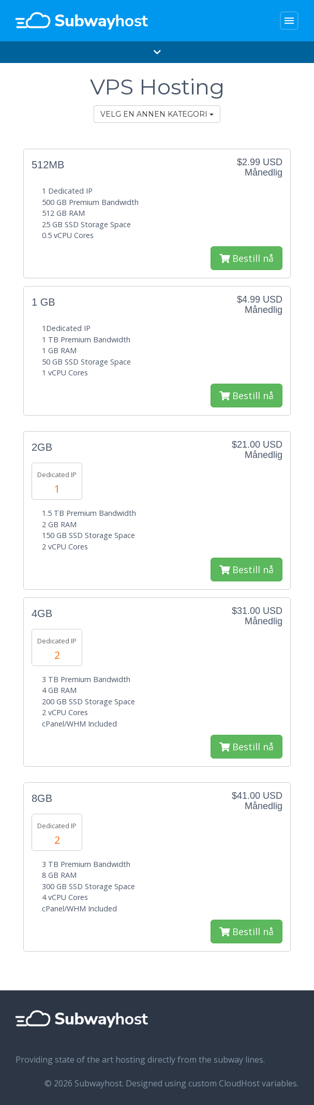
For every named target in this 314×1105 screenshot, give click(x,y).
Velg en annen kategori (157, 114)
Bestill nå (246, 258)
